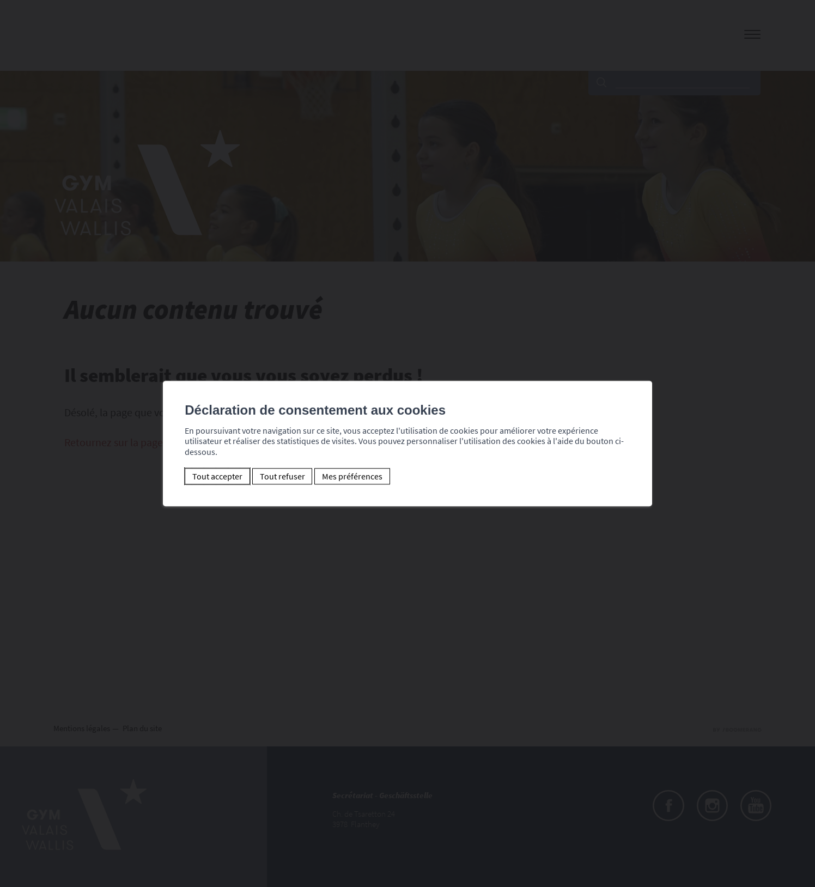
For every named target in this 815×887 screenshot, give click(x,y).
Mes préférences (352, 476)
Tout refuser (282, 476)
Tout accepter (217, 476)
